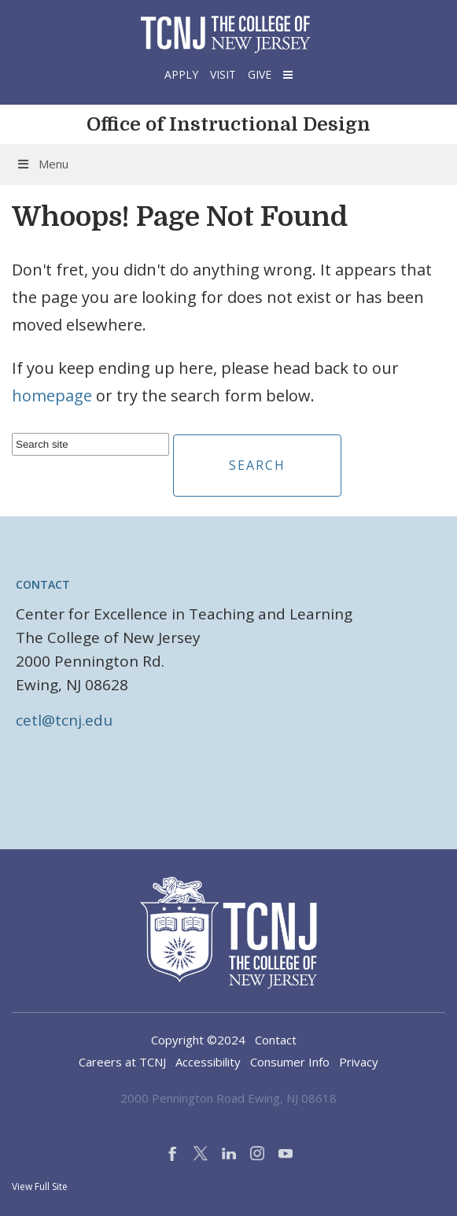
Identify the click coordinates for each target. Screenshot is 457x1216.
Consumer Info (290, 1062)
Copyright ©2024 (198, 1040)
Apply (181, 74)
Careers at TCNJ (122, 1062)
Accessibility (208, 1062)
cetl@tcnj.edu (64, 720)
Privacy (358, 1062)
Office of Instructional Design (228, 124)
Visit (223, 74)
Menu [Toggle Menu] (42, 164)
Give (259, 74)
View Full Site (40, 1186)
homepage (52, 395)
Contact (43, 584)
